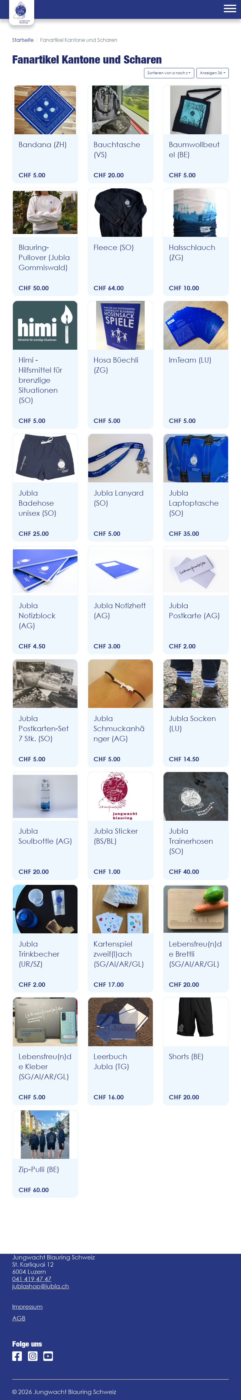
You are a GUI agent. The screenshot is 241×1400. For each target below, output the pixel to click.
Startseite (23, 40)
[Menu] (230, 9)
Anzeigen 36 (211, 72)
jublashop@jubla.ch (40, 1286)
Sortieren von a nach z (167, 72)
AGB (18, 1318)
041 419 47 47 (31, 1278)
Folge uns (27, 1344)
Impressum (27, 1306)
